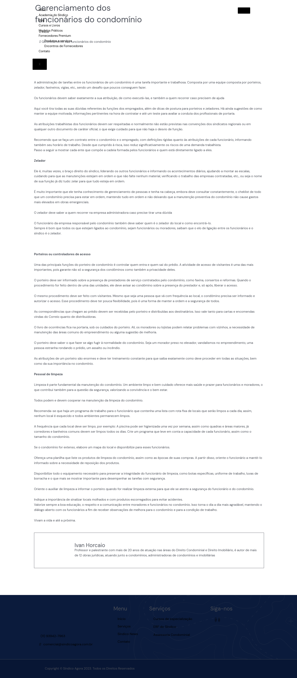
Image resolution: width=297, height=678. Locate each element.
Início (42, 10)
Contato (44, 51)
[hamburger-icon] (244, 10)
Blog (41, 20)
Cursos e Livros (49, 25)
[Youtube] (219, 619)
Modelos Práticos (50, 30)
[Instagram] (216, 619)
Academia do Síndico (53, 15)
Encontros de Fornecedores (64, 46)
